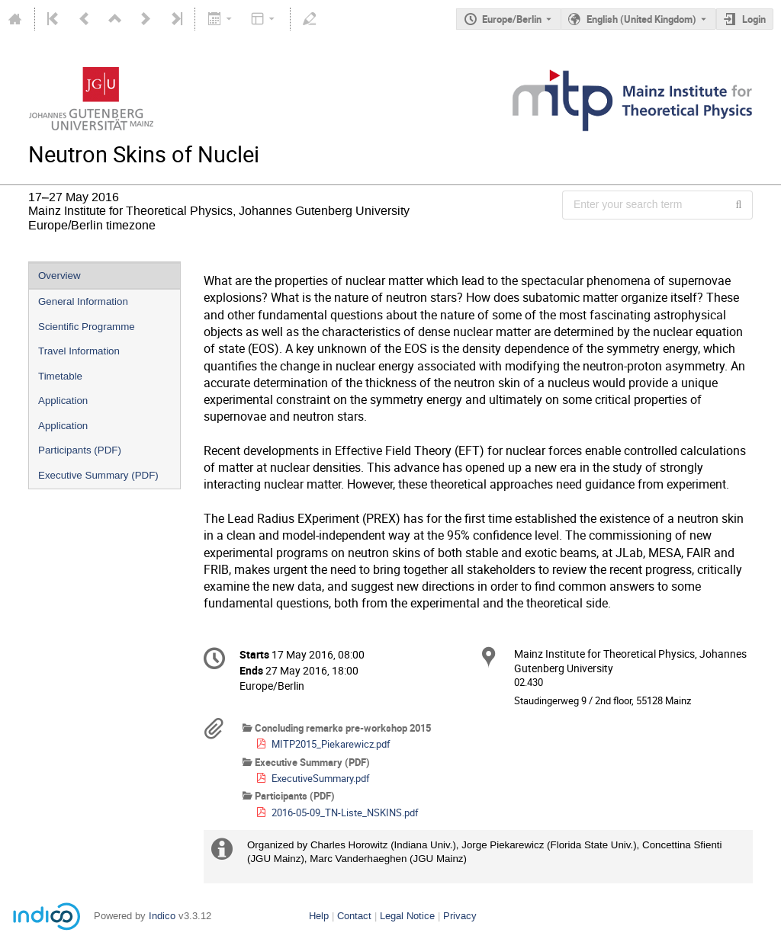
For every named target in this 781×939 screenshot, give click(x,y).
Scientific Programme (86, 326)
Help (319, 915)
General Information (83, 301)
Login (754, 19)
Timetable (60, 376)
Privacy (460, 915)
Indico (162, 915)
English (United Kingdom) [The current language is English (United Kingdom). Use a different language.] (641, 19)
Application (63, 400)
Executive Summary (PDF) (98, 475)
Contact (354, 915)
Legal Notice (407, 915)
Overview (59, 275)
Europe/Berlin (512, 19)
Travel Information (79, 351)
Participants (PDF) (79, 450)
